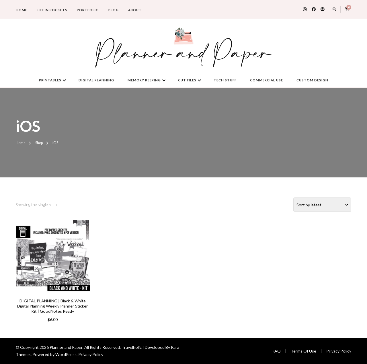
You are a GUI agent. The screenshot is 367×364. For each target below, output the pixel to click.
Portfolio (88, 10)
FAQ (277, 351)
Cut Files (187, 80)
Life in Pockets (52, 10)
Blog (113, 10)
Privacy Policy (90, 354)
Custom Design (312, 80)
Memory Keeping (144, 80)
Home (21, 10)
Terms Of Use (303, 351)
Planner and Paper (183, 54)
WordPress (66, 354)
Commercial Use (266, 80)
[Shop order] (322, 204)
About (135, 10)
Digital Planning (96, 80)
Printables (50, 80)
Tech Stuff (225, 80)
